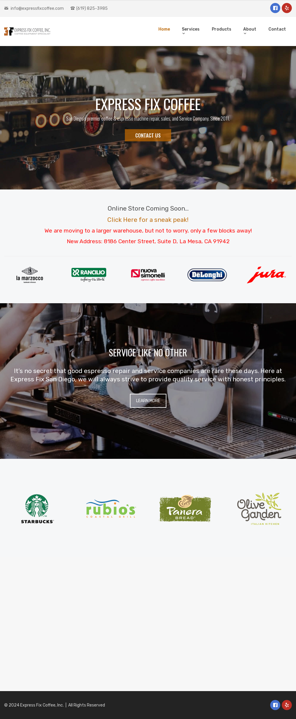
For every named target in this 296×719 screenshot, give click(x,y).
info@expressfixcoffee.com (37, 8)
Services (191, 29)
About (249, 29)
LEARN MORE (148, 400)
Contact (277, 29)
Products (221, 29)
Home (164, 29)
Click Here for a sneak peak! (148, 219)
